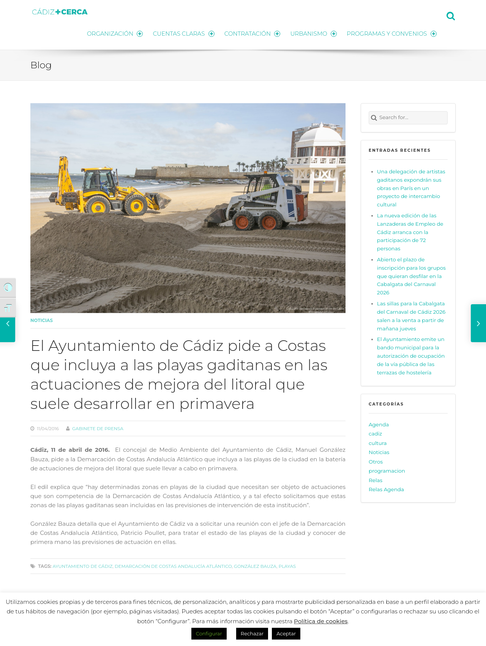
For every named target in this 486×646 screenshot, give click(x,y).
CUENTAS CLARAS (182, 33)
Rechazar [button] (252, 633)
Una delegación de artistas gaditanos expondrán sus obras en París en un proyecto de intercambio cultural (411, 187)
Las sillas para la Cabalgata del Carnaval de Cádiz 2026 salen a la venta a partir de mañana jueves (411, 315)
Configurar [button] (209, 633)
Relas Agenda (386, 489)
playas (287, 565)
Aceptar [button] (286, 633)
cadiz (375, 433)
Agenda (379, 424)
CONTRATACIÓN (251, 33)
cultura (378, 443)
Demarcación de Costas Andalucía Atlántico (173, 565)
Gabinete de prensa (97, 428)
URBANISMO (313, 33)
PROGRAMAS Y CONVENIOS (392, 33)
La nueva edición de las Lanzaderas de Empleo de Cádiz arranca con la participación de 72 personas (410, 231)
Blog (41, 64)
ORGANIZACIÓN (113, 33)
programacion (387, 470)
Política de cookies (321, 621)
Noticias (41, 320)
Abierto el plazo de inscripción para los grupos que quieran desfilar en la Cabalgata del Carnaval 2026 (411, 275)
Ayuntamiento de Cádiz (82, 565)
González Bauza (255, 565)
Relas (375, 480)
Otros (376, 461)
